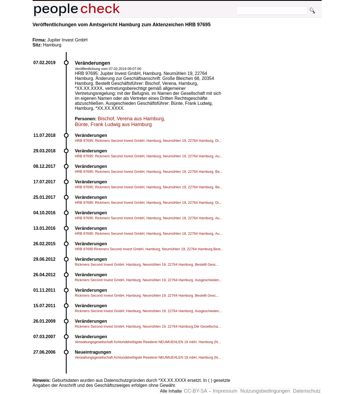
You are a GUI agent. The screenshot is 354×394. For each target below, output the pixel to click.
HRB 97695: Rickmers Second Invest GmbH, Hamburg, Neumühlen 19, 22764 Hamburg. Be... (149, 171)
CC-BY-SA (195, 391)
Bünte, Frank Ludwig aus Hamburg (113, 124)
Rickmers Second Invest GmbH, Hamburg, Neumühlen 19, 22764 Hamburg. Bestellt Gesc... (147, 264)
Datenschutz (307, 391)
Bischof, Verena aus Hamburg (131, 118)
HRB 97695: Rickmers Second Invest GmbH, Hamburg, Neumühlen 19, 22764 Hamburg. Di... (148, 141)
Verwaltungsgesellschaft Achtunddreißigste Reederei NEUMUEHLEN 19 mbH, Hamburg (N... (148, 342)
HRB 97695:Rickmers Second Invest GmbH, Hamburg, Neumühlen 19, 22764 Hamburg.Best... (149, 249)
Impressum (225, 391)
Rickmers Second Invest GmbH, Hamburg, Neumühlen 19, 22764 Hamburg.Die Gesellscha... (148, 326)
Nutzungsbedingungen (265, 391)
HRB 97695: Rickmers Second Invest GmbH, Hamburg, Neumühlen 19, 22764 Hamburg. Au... (148, 156)
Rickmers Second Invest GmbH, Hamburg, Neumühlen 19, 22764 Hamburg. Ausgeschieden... (148, 280)
